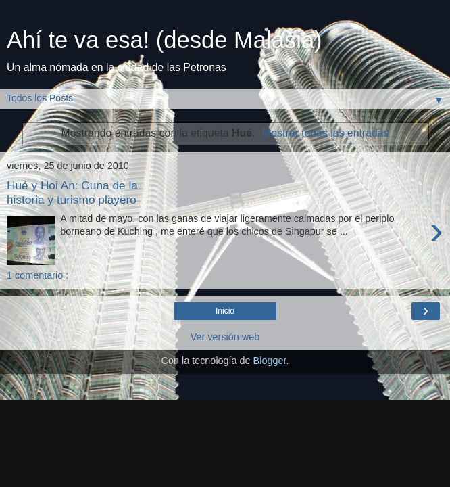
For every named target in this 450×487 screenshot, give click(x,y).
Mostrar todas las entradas (325, 133)
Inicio (225, 311)
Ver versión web (225, 336)
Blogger (269, 360)
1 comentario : (37, 275)
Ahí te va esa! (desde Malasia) (164, 40)
